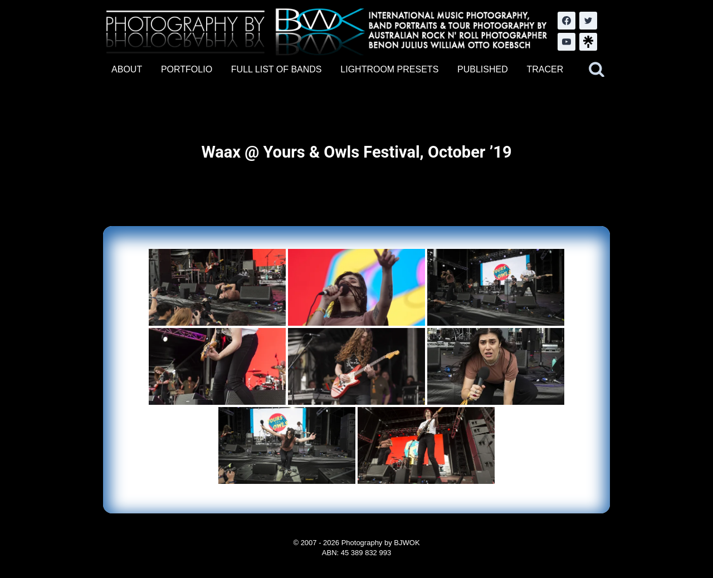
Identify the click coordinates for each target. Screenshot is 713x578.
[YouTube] (566, 42)
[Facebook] (566, 21)
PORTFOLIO (186, 69)
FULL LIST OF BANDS (276, 69)
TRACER (544, 69)
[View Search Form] (596, 69)
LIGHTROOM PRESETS (389, 69)
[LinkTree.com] (588, 42)
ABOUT (126, 69)
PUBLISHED (482, 69)
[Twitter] (588, 21)
